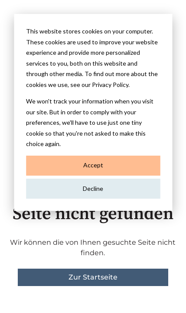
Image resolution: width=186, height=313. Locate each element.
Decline (93, 188)
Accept (93, 165)
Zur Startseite (93, 277)
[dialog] (93, 112)
